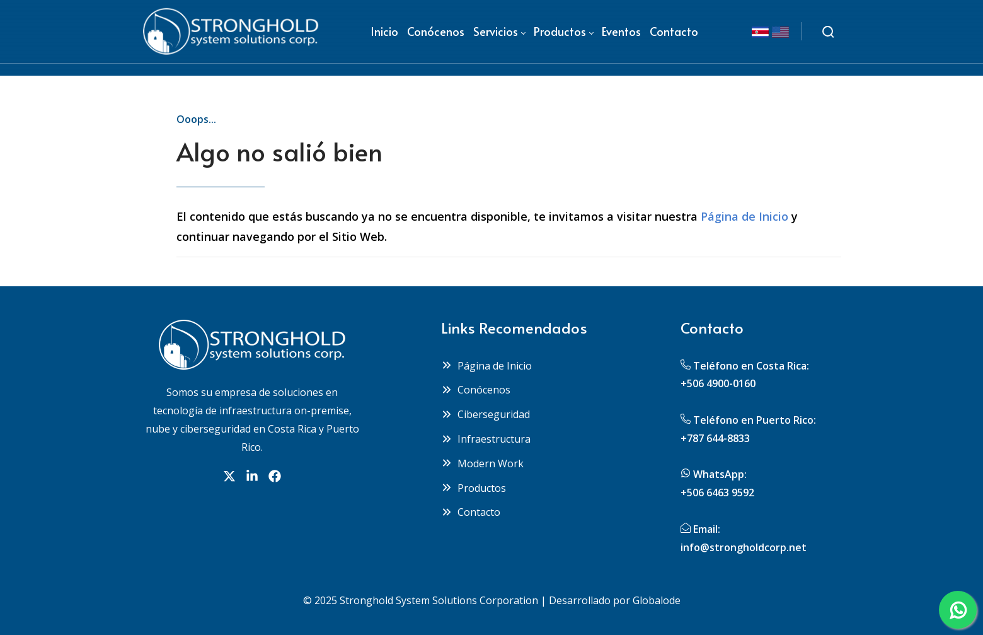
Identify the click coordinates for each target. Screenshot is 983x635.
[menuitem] (384, 31)
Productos (473, 488)
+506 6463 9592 (717, 492)
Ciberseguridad (485, 414)
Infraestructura (486, 439)
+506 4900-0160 (718, 383)
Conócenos (475, 390)
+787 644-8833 (715, 438)
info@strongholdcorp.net (744, 547)
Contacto (470, 512)
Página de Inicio (744, 216)
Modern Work (482, 463)
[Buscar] (828, 31)
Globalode (657, 600)
